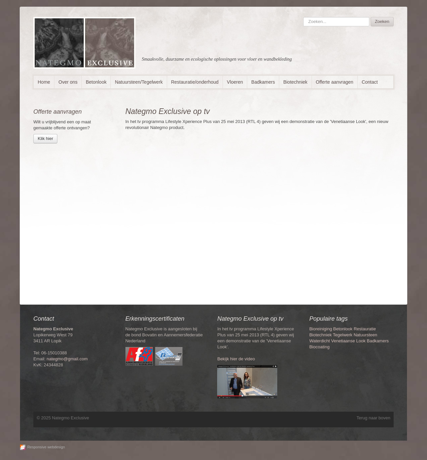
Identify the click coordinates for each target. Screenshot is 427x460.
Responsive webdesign (46, 447)
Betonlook (96, 82)
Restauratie (365, 328)
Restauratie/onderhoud (195, 82)
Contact (370, 82)
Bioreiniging (320, 328)
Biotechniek (295, 82)
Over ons (67, 82)
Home (44, 82)
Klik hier (45, 138)
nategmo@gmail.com (67, 358)
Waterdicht (319, 340)
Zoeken (382, 21)
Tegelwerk (343, 334)
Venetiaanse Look (348, 340)
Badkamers (263, 82)
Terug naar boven (373, 417)
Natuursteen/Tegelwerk (138, 82)
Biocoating (319, 346)
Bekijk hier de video (236, 358)
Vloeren (235, 82)
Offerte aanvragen (335, 82)
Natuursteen (365, 334)
